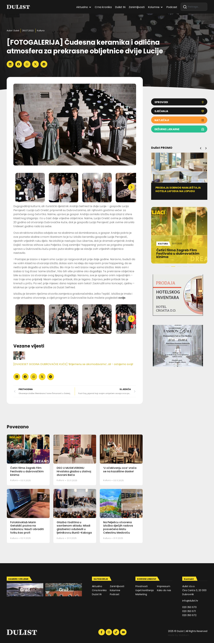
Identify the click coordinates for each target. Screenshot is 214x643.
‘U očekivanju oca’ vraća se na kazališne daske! (119, 469)
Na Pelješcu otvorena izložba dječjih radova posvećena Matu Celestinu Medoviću (118, 527)
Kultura (40, 30)
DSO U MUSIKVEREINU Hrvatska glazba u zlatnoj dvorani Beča (74, 471)
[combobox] (194, 7)
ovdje (121, 298)
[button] (10, 64)
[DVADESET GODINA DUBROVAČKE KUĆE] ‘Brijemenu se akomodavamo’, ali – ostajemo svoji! (73, 364)
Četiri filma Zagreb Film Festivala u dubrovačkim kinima (27, 471)
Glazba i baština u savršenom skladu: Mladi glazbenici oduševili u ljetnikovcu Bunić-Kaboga (74, 527)
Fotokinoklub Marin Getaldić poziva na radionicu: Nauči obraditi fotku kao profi (27, 527)
